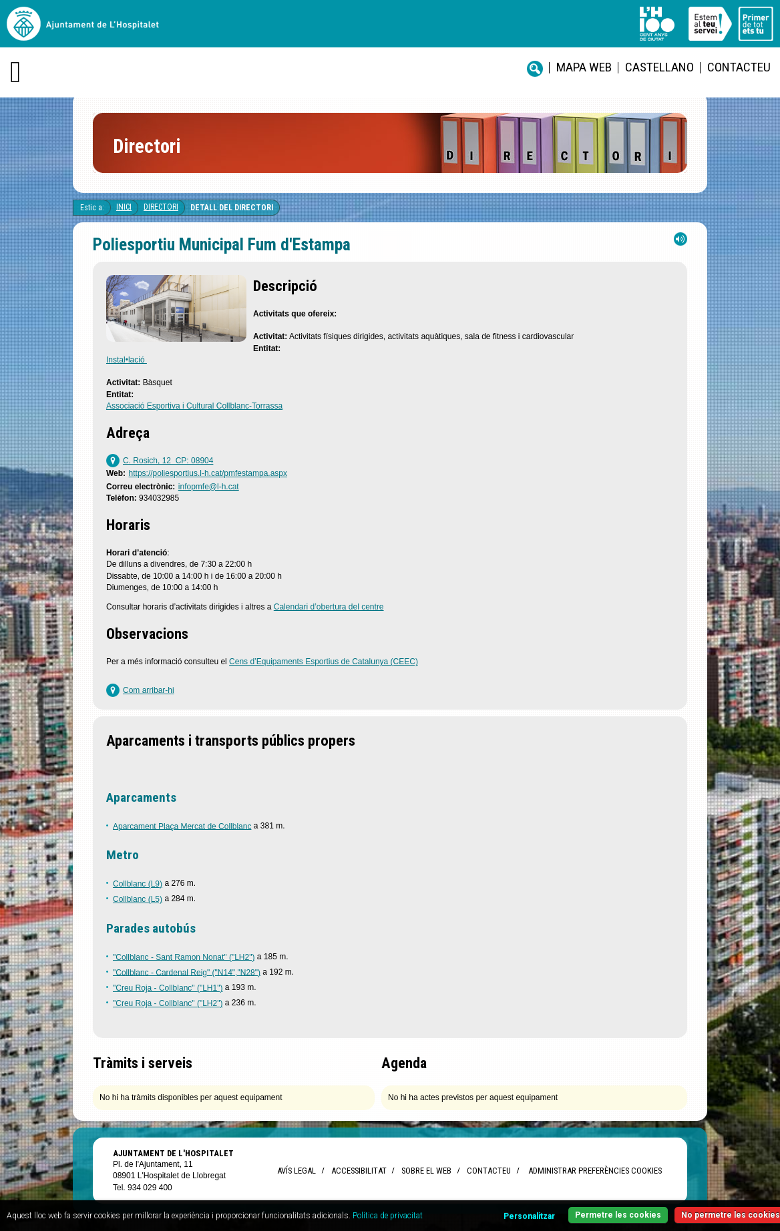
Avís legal (296, 1171)
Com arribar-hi (148, 690)
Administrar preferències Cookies (595, 1171)
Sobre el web (426, 1171)
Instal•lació (126, 359)
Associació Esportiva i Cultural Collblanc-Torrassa (194, 406)
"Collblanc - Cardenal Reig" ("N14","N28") (186, 972)
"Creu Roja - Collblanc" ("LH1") (167, 988)
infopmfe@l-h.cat (208, 486)
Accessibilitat (358, 1171)
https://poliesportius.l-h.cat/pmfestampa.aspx (208, 473)
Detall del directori (231, 207)
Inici (124, 207)
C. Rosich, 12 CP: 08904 (168, 460)
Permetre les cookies (618, 1215)
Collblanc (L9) (137, 884)
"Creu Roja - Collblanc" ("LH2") (167, 1003)
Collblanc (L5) (137, 899)
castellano (659, 67)
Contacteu (739, 67)
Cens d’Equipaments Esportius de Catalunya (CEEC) (323, 661)
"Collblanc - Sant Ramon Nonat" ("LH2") (183, 956)
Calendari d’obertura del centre (329, 606)
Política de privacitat (388, 1215)
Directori (161, 207)
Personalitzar (529, 1216)
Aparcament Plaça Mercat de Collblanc (182, 825)
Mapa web (584, 67)
